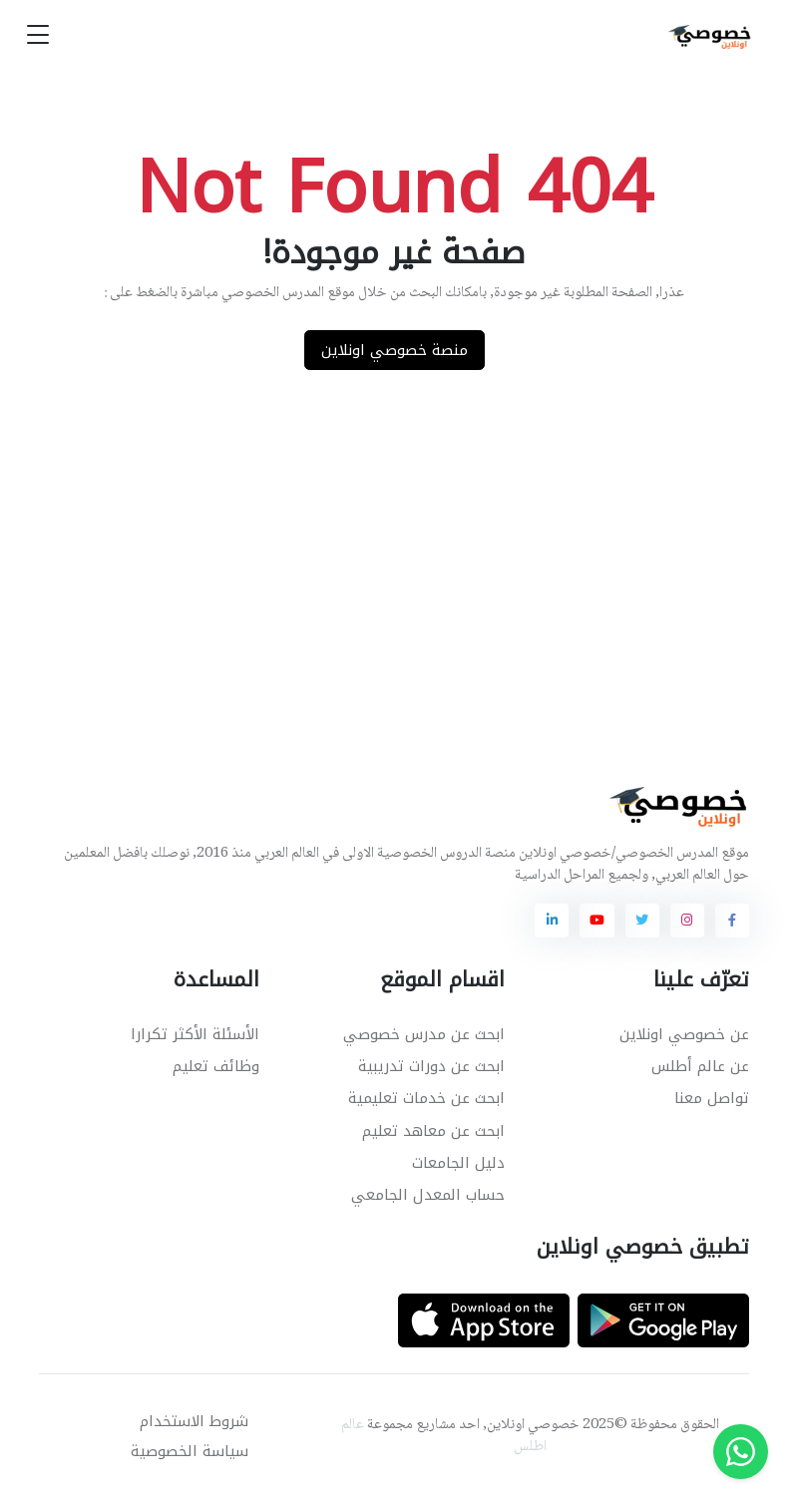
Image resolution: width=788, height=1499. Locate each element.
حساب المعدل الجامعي (428, 1195)
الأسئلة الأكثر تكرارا (195, 1034)
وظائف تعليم (216, 1066)
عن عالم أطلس (700, 1066)
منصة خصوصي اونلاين (394, 350)
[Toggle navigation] (38, 35)
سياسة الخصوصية (189, 1451)
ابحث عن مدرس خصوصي (424, 1034)
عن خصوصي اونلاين (684, 1034)
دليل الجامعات (458, 1163)
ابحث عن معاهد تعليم (433, 1131)
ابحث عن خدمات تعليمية (426, 1098)
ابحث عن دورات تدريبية (431, 1066)
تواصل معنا (711, 1098)
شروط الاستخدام (194, 1421)
